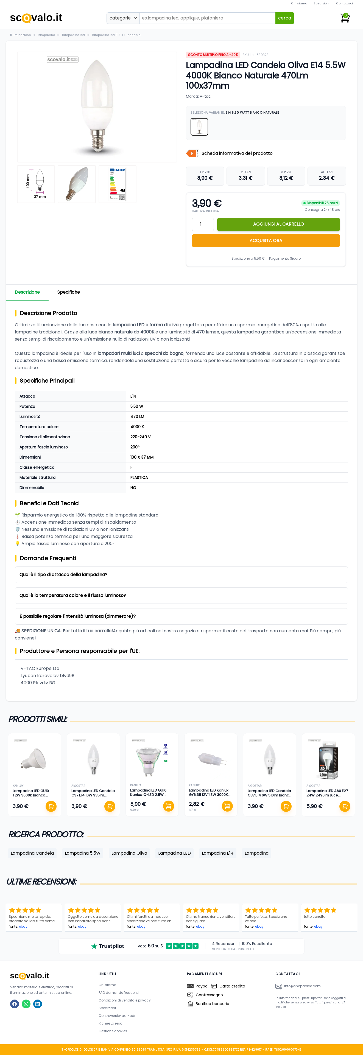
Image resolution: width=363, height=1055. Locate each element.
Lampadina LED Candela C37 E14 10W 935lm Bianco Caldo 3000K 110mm (93, 797)
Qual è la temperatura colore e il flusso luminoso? (72, 595)
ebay (23, 926)
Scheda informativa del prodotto (237, 153)
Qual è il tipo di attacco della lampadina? (63, 574)
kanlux (18, 786)
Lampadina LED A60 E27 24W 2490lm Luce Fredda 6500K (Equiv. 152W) (327, 797)
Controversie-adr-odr (117, 1015)
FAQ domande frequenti (119, 992)
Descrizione (27, 292)
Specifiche (68, 292)
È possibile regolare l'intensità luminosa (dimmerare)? (77, 616)
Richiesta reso (110, 1023)
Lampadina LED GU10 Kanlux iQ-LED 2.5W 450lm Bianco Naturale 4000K (150, 797)
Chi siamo (299, 3)
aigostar (78, 786)
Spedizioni (322, 3)
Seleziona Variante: (235, 112)
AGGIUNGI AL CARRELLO (278, 224)
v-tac (205, 96)
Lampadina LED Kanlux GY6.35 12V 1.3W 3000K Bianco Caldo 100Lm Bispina (208, 797)
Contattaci (344, 3)
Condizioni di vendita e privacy (125, 1000)
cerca (284, 18)
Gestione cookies (113, 1031)
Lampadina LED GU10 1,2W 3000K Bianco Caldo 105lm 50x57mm (32, 795)
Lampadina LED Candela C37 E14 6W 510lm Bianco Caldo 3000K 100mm (269, 795)
